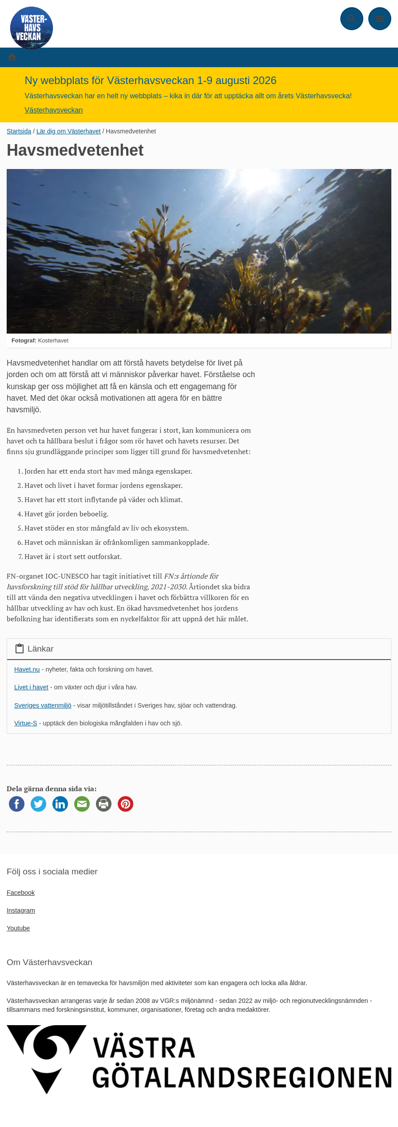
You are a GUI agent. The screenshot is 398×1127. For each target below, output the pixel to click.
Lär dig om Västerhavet (68, 131)
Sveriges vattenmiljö (43, 705)
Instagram (21, 910)
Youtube (18, 928)
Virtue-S (25, 723)
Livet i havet (31, 687)
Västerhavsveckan (54, 110)
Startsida (19, 131)
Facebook (21, 892)
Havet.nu (27, 669)
